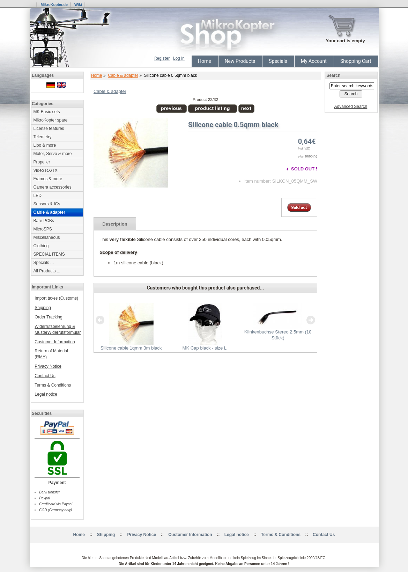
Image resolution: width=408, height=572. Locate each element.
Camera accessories (53, 187)
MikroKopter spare (51, 120)
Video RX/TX (46, 170)
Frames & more (48, 178)
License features (49, 128)
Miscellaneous (47, 237)
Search (333, 75)
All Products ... (47, 271)
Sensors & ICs (47, 203)
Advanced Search (351, 106)
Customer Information (55, 341)
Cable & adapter (123, 75)
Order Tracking (48, 317)
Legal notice (46, 394)
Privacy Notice (48, 366)
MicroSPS (43, 229)
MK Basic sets (47, 111)
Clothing (41, 245)
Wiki (78, 4)
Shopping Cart (355, 61)
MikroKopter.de (54, 4)
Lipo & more (45, 145)
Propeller (42, 162)
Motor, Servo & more (53, 153)
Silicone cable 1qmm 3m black (131, 348)
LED (38, 195)
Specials (278, 61)
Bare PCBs (44, 220)
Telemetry (43, 136)
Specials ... (44, 262)
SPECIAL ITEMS (49, 254)
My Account (314, 61)
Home (204, 61)
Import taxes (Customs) (56, 298)
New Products (240, 61)
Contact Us (45, 375)
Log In (179, 58)
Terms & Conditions (53, 385)
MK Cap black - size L (204, 348)
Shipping (43, 307)
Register (162, 58)
